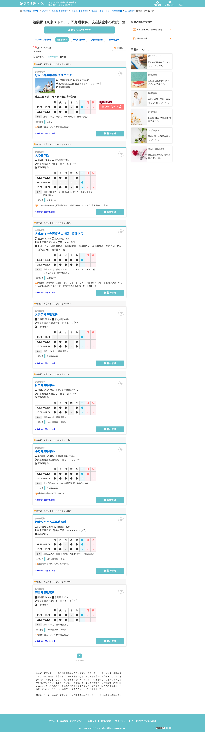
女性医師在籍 (97, 39)
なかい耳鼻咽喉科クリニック (53, 75)
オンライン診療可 (43, 39)
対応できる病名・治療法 (152, 29)
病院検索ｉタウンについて (72, 721)
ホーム (52, 721)
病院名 (152, 38)
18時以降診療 (79, 39)
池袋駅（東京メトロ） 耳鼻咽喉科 (107, 11)
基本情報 (110, 133)
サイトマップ (121, 721)
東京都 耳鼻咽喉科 (60, 11)
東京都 (45, 11)
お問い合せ (106, 721)
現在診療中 (130, 11)
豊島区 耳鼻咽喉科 (80, 11)
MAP (98, 83)
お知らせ (92, 721)
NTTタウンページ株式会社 (144, 721)
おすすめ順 (53, 57)
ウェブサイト (110, 106)
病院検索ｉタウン (31, 11)
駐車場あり (114, 39)
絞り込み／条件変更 (79, 30)
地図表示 (119, 48)
